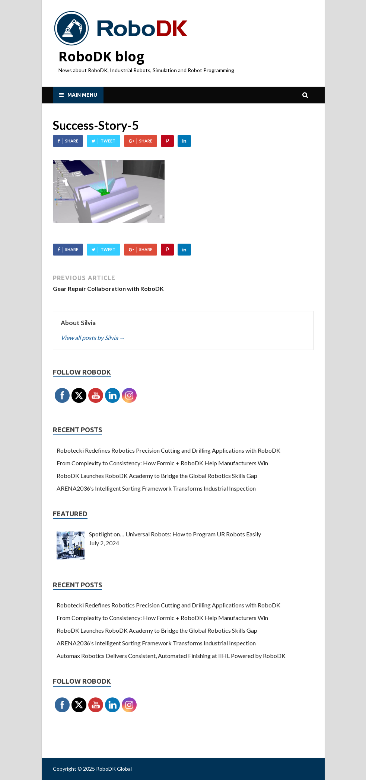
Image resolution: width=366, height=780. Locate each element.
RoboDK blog (101, 56)
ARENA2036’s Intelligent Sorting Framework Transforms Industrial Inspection (156, 488)
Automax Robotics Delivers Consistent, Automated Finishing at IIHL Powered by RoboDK (171, 655)
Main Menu (82, 95)
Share (71, 140)
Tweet (108, 140)
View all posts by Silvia (93, 337)
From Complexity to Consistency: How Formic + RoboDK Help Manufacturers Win (162, 462)
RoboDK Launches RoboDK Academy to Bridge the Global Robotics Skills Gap (157, 475)
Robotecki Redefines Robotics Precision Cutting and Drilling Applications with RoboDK (168, 450)
